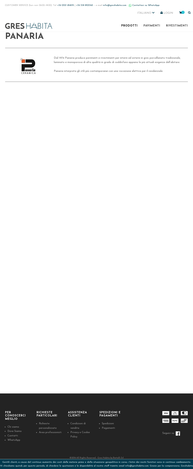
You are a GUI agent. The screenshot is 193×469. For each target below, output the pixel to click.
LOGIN (166, 13)
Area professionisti (50, 432)
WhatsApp (13, 440)
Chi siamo (13, 427)
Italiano (145, 13)
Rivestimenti (177, 25)
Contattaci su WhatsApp (144, 5)
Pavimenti (151, 25)
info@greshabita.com (137, 466)
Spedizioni (108, 423)
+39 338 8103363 (84, 5)
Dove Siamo (14, 431)
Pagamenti (108, 428)
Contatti (12, 435)
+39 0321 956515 (65, 5)
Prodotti (129, 25)
